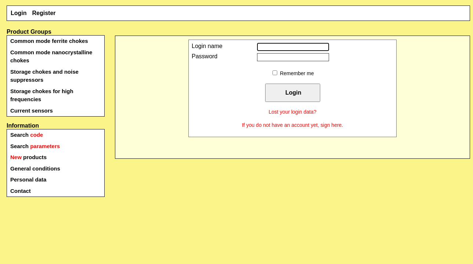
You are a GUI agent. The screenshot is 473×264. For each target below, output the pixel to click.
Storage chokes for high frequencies (41, 95)
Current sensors (31, 110)
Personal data (28, 179)
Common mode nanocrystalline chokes (51, 56)
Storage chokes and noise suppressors (44, 76)
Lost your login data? (293, 112)
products (28, 157)
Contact (20, 191)
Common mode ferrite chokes (49, 41)
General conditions (35, 168)
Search (26, 135)
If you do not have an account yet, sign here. (292, 125)
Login (19, 13)
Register (44, 13)
